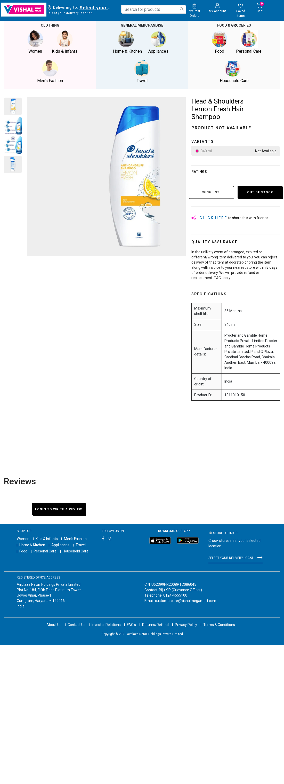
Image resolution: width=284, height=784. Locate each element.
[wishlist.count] (240, 10)
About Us (53, 620)
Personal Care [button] (249, 42)
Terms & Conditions (219, 620)
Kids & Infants (47, 539)
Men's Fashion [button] (50, 71)
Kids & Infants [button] (65, 42)
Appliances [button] (158, 42)
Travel (81, 545)
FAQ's (131, 620)
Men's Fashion (75, 539)
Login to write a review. (59, 509)
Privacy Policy (186, 620)
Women (23, 539)
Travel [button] (142, 71)
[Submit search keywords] (182, 9)
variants (202, 141)
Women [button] (35, 42)
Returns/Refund (155, 620)
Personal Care (45, 551)
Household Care (75, 551)
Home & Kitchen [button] (127, 42)
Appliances (60, 545)
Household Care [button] (234, 71)
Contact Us (76, 620)
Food (23, 551)
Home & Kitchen (32, 545)
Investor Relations (106, 620)
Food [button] (219, 42)
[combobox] (153, 9)
